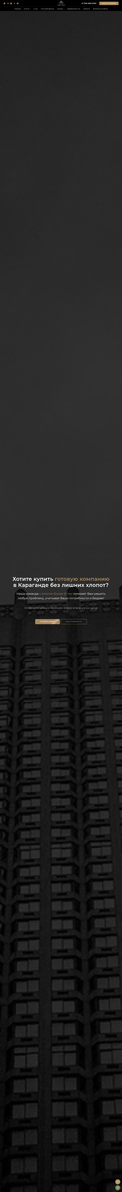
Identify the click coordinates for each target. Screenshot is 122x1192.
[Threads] (18, 4)
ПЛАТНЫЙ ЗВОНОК (47, 9)
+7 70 (83, 3)
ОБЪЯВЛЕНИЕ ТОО (73, 9)
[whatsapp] (4, 4)
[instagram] (11, 4)
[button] (47, 621)
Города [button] (60, 9)
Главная (17, 9)
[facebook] (14, 4)
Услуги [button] (27, 9)
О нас (36, 9)
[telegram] (8, 4)
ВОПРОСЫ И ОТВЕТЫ (100, 9)
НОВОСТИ (86, 9)
